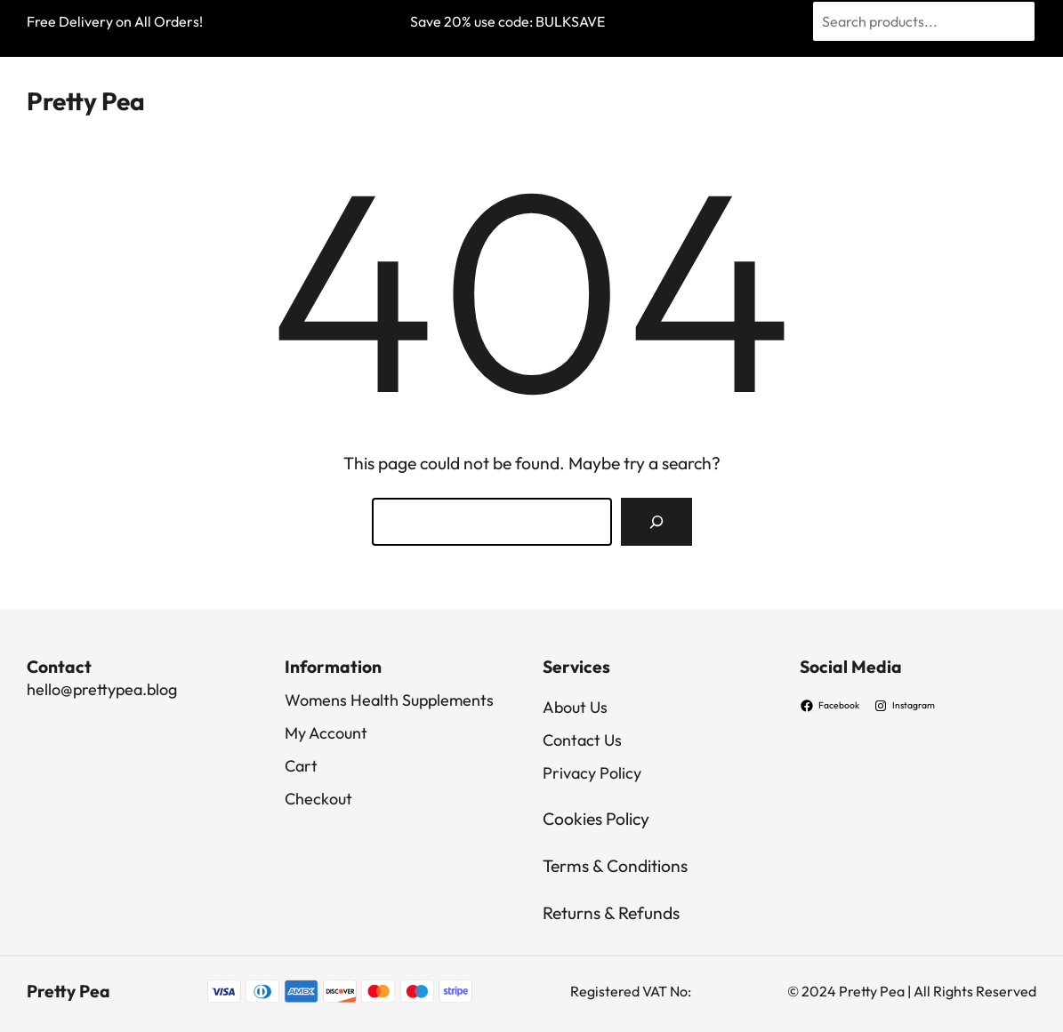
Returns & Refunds (611, 913)
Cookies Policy (596, 818)
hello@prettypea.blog (102, 689)
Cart (301, 766)
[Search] (656, 522)
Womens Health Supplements (389, 700)
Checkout (318, 798)
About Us (575, 707)
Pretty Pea (86, 100)
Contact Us (582, 740)
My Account (326, 733)
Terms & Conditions (615, 865)
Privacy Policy (592, 773)
